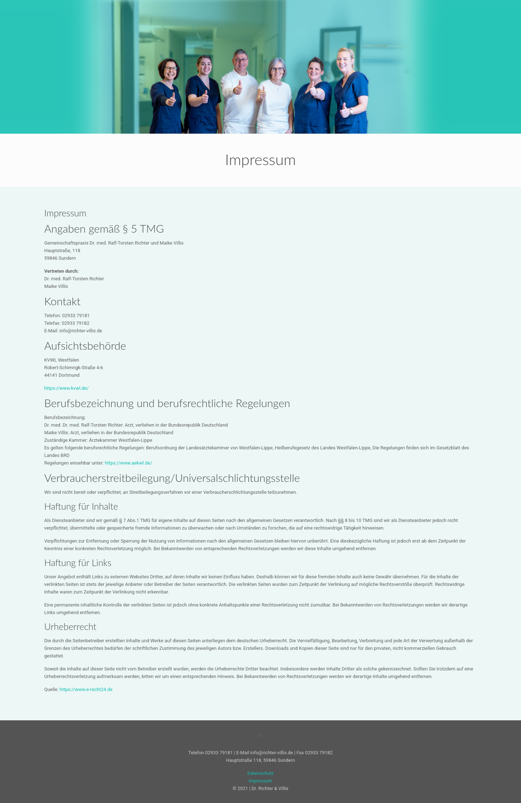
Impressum (260, 780)
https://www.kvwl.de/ (66, 388)
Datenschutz (260, 773)
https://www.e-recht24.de (86, 689)
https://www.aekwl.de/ (128, 463)
